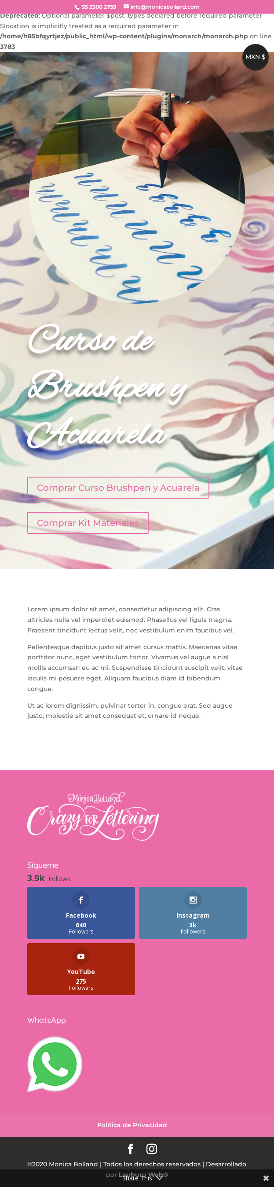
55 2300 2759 (98, 7)
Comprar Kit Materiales (88, 523)
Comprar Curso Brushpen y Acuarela (118, 487)
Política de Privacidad (132, 1125)
